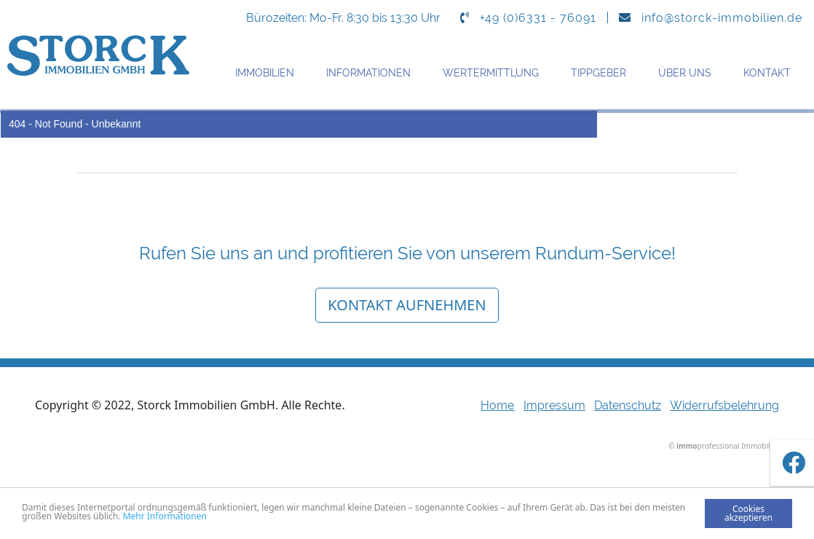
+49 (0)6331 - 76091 (538, 18)
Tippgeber (598, 73)
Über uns (684, 73)
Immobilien (264, 73)
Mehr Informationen (165, 516)
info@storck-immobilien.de (721, 18)
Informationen (368, 73)
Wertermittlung (491, 73)
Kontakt (767, 73)
